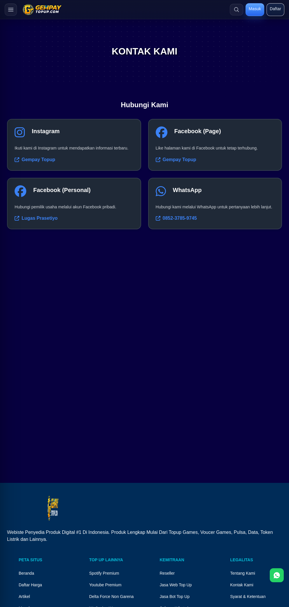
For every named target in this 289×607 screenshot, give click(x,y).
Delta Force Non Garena (111, 596)
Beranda (26, 573)
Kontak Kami (241, 585)
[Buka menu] (11, 9)
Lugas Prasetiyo (36, 218)
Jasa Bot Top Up (175, 596)
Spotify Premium (104, 573)
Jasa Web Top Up (176, 585)
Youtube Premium (105, 585)
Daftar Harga (30, 585)
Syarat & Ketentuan (247, 596)
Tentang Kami (242, 573)
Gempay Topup (35, 159)
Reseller (167, 573)
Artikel (24, 596)
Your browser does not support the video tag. (144, 411)
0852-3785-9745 (176, 218)
